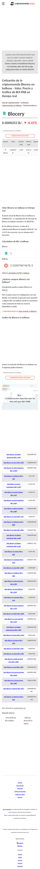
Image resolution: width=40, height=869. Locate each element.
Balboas (5, 259)
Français (20, 860)
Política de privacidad (20, 791)
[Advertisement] (20, 30)
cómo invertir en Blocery (28, 311)
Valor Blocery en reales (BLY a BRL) (13, 530)
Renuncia (20, 797)
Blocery (5, 246)
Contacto (20, 782)
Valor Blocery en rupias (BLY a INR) (13, 654)
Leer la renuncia (7, 809)
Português (20, 866)
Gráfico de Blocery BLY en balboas (28, 720)
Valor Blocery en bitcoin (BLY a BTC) (13, 689)
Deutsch (20, 863)
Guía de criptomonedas (10, 102)
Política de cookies (20, 794)
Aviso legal (20, 788)
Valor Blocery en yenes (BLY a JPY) (14, 517)
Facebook (20, 843)
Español (20, 854)
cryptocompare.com (20, 708)
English (20, 857)
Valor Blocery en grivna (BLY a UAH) (13, 635)
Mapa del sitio (20, 785)
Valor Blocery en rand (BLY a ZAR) (13, 667)
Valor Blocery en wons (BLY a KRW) (13, 568)
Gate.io (4, 290)
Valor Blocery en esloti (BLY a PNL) (14, 649)
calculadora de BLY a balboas (18, 273)
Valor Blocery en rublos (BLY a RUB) (13, 614)
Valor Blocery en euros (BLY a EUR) (13, 463)
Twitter (21, 846)
